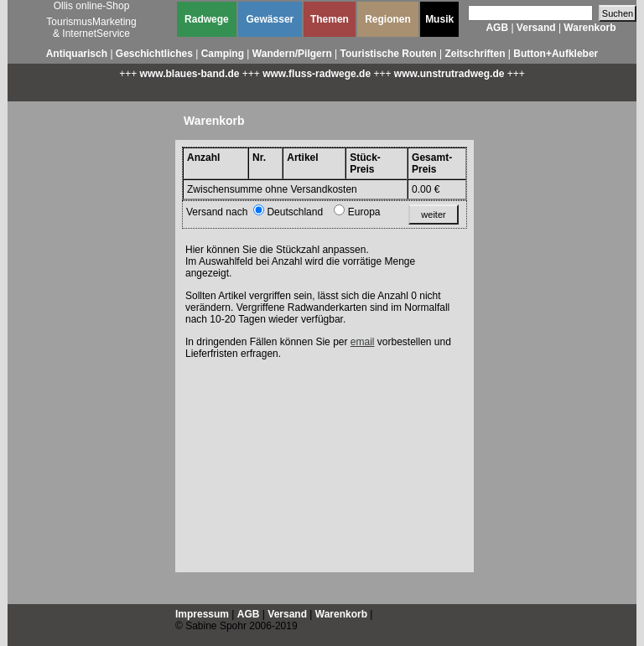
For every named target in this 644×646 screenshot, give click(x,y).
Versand (536, 28)
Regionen (388, 19)
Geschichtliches (154, 53)
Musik (439, 19)
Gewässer (270, 19)
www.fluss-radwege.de (316, 74)
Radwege (206, 19)
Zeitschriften (474, 53)
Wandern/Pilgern (292, 53)
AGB (497, 28)
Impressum (202, 614)
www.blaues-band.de (190, 74)
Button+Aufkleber (555, 53)
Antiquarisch (76, 53)
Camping (222, 53)
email (363, 342)
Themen (329, 19)
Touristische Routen (388, 53)
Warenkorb (589, 28)
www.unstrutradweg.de (449, 74)
